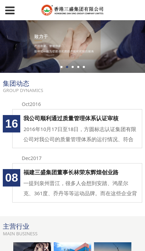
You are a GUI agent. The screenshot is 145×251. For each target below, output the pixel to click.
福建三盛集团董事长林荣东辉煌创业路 (70, 172)
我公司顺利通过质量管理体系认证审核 (70, 118)
